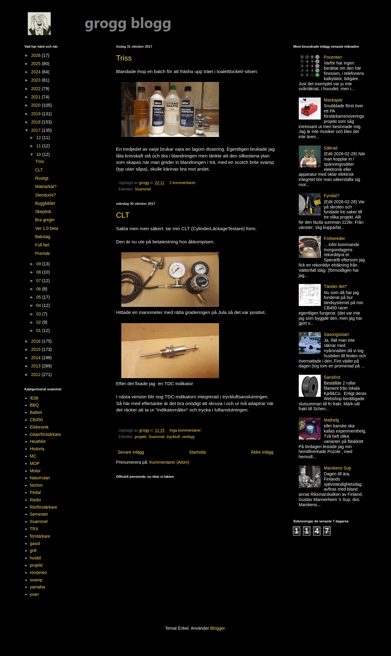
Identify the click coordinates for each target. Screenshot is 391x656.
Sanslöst (332, 377)
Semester (39, 514)
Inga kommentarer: (186, 430)
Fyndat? (331, 195)
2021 (36, 96)
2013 (36, 365)
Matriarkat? (46, 186)
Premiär (42, 253)
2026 (36, 55)
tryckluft (173, 437)
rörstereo (38, 572)
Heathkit (38, 441)
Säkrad (330, 148)
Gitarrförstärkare (45, 434)
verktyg (188, 437)
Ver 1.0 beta (46, 228)
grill (33, 550)
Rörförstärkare (43, 507)
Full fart (42, 244)
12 (39, 137)
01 (39, 330)
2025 (36, 63)
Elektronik (39, 427)
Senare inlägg (131, 452)
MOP (35, 463)
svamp (36, 579)
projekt (140, 437)
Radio (35, 499)
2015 (36, 349)
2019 (36, 113)
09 (39, 263)
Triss (124, 58)
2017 (36, 130)
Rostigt (42, 178)
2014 (36, 357)
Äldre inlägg (262, 452)
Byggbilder (45, 203)
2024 (36, 71)
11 (39, 145)
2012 (36, 374)
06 (39, 288)
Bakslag (42, 236)
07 (39, 280)
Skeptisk (43, 211)
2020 (36, 105)
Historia (37, 448)
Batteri (36, 412)
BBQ (34, 405)
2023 (36, 80)
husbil (35, 557)
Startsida (197, 452)
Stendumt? (45, 195)
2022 (36, 88)
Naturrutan (40, 477)
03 (39, 313)
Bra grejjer (45, 219)
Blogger (217, 628)
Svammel (143, 189)
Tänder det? (335, 286)
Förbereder (334, 238)
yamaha (37, 586)
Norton (36, 485)
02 (39, 322)
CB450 (36, 419)
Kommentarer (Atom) (169, 462)
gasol (35, 543)
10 (39, 154)
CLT (123, 215)
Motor (35, 470)
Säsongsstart (336, 334)
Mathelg (331, 420)
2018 (36, 122)
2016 (36, 341)
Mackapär (333, 100)
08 (39, 272)
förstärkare (40, 536)
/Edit (34, 398)
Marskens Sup (337, 468)
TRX (34, 528)
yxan (34, 594)
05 (39, 297)
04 (39, 305)
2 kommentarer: (184, 183)
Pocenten (333, 57)
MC (33, 456)
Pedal (35, 492)
